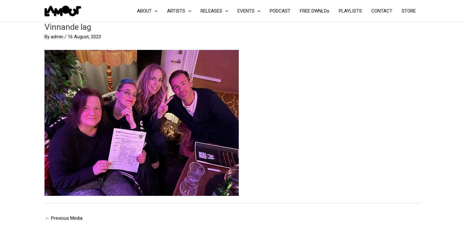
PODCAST (280, 11)
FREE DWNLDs (314, 11)
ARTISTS (179, 11)
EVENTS (249, 11)
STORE (409, 11)
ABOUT (147, 11)
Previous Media (63, 218)
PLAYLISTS (350, 11)
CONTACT (381, 11)
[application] (155, 11)
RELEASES (214, 11)
